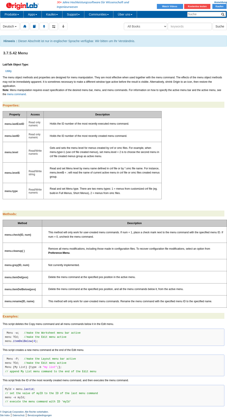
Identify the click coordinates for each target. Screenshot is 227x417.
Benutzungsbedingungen (40, 415)
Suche (219, 26)
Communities (99, 14)
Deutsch (10, 26)
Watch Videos (170, 6)
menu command (16, 94)
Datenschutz (19, 415)
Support (73, 14)
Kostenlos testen (197, 6)
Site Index (5, 415)
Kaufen (219, 6)
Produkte (12, 14)
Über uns (125, 14)
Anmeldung (220, 2)
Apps (32, 14)
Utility (8, 71)
